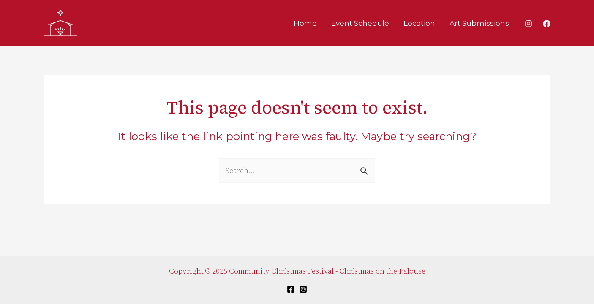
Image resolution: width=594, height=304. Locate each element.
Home (305, 23)
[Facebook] (546, 23)
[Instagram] (528, 23)
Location (419, 23)
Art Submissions (479, 23)
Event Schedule (360, 23)
